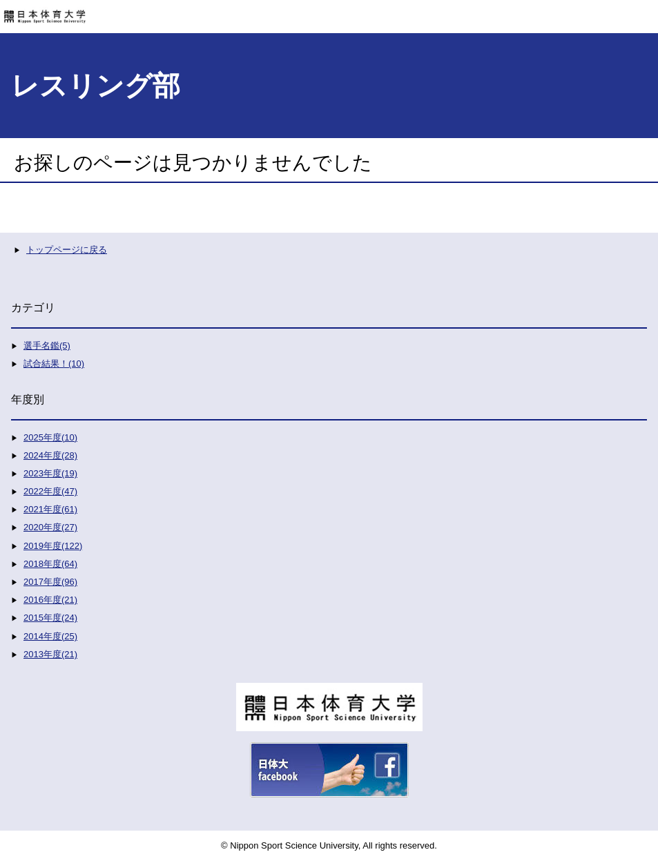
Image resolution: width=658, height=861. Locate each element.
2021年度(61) (50, 509)
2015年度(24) (50, 617)
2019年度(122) (52, 546)
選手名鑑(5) (46, 345)
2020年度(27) (50, 527)
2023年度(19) (50, 473)
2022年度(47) (50, 491)
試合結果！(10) (53, 363)
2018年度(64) (50, 564)
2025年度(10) (50, 437)
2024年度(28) (50, 455)
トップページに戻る (66, 249)
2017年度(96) (50, 582)
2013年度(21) (50, 654)
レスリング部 (95, 85)
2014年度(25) (50, 636)
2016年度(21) (50, 599)
